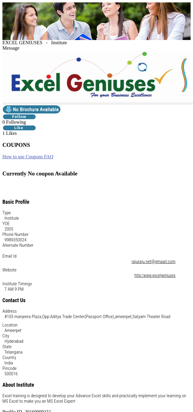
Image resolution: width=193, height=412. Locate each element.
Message (10, 48)
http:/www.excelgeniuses (154, 275)
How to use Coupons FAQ (27, 156)
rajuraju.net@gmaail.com (153, 261)
